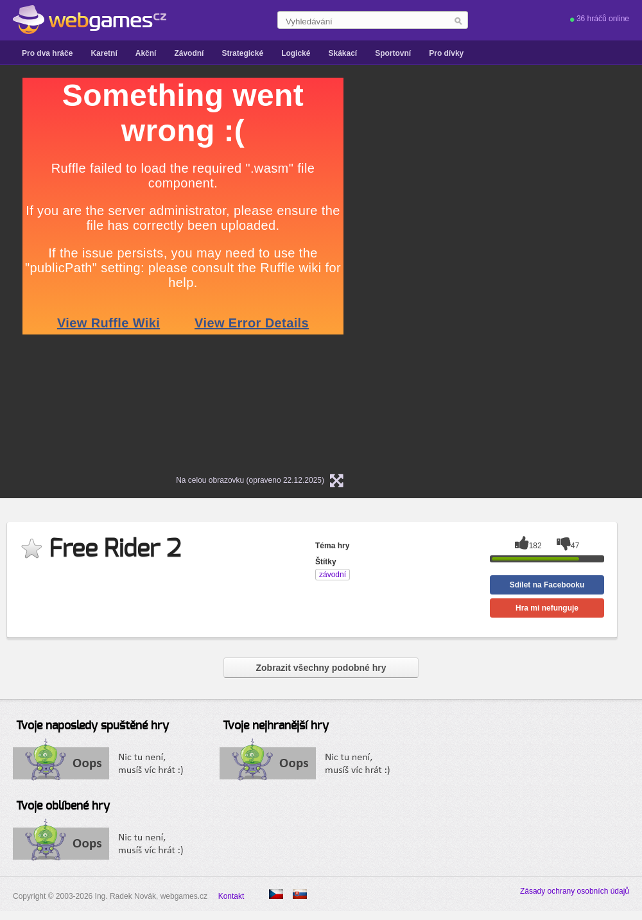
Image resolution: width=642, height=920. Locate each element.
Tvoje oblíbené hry (63, 806)
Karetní (104, 53)
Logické (295, 53)
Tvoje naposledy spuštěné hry (92, 726)
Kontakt (231, 896)
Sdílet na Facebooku (547, 584)
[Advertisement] (523, 270)
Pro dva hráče (47, 53)
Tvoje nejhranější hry (276, 726)
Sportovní (393, 53)
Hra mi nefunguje (547, 607)
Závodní (189, 53)
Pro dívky (446, 53)
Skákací (342, 53)
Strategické (242, 53)
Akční (146, 53)
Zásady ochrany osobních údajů (574, 891)
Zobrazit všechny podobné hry (321, 668)
